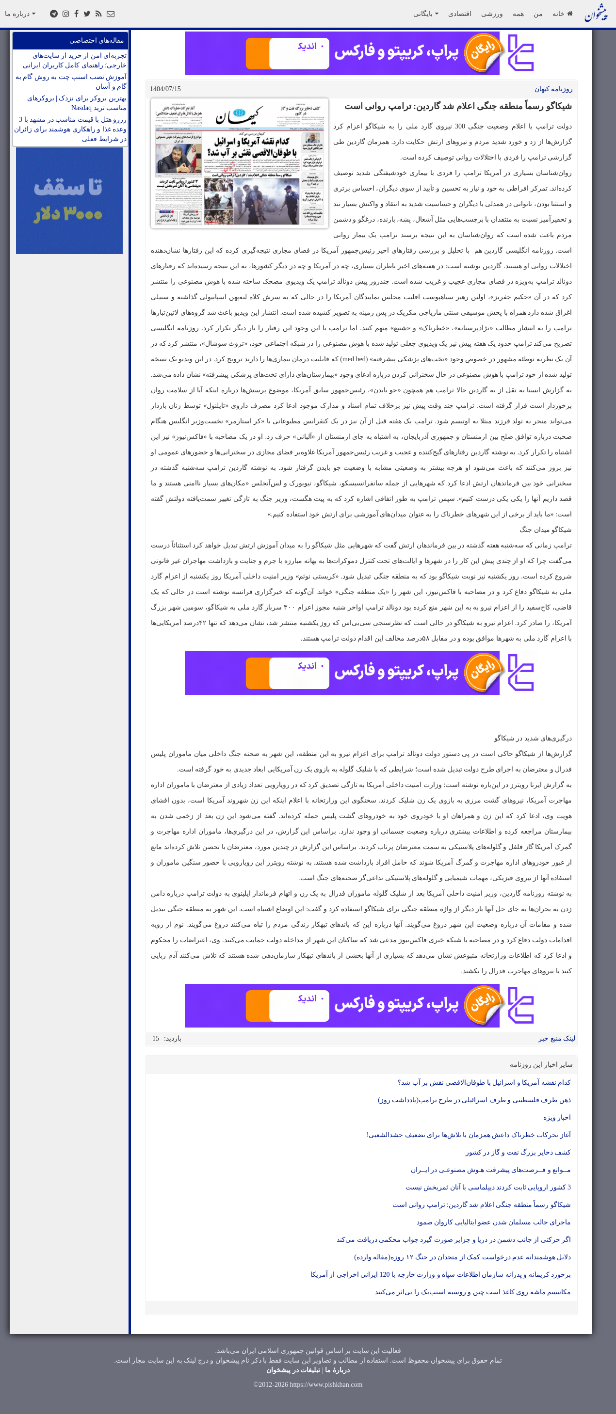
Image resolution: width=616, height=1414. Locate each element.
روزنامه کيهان (554, 89)
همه (518, 13)
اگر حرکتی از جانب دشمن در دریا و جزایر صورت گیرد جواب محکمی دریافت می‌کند (454, 1239)
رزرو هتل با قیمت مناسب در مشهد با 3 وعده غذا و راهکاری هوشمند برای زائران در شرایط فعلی (70, 129)
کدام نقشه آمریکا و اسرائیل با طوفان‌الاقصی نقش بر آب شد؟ (484, 1082)
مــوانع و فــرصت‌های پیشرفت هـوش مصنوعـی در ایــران (491, 1169)
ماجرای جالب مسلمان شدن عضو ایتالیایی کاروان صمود (494, 1222)
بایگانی (425, 13)
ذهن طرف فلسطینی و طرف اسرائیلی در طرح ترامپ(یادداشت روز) (474, 1100)
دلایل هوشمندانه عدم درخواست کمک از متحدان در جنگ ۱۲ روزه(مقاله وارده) (462, 1257)
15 (155, 1038)
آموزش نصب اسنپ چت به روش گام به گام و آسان (71, 81)
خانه (562, 13)
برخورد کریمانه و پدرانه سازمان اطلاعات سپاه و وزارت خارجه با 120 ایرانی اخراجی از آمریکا (440, 1274)
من (538, 13)
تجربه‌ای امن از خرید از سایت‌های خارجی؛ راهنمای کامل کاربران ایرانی (75, 60)
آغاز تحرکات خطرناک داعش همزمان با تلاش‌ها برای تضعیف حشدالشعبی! (469, 1135)
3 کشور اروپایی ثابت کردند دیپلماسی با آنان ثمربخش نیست (488, 1187)
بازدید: (172, 1038)
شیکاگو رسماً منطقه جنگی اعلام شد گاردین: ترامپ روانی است (481, 1204)
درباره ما (20, 13)
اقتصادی (459, 13)
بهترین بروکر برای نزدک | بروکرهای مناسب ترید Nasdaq (77, 103)
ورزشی (492, 13)
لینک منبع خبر (556, 1038)
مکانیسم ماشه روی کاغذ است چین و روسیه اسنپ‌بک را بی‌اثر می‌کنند (473, 1292)
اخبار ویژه (557, 1117)
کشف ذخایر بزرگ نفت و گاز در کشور (518, 1152)
